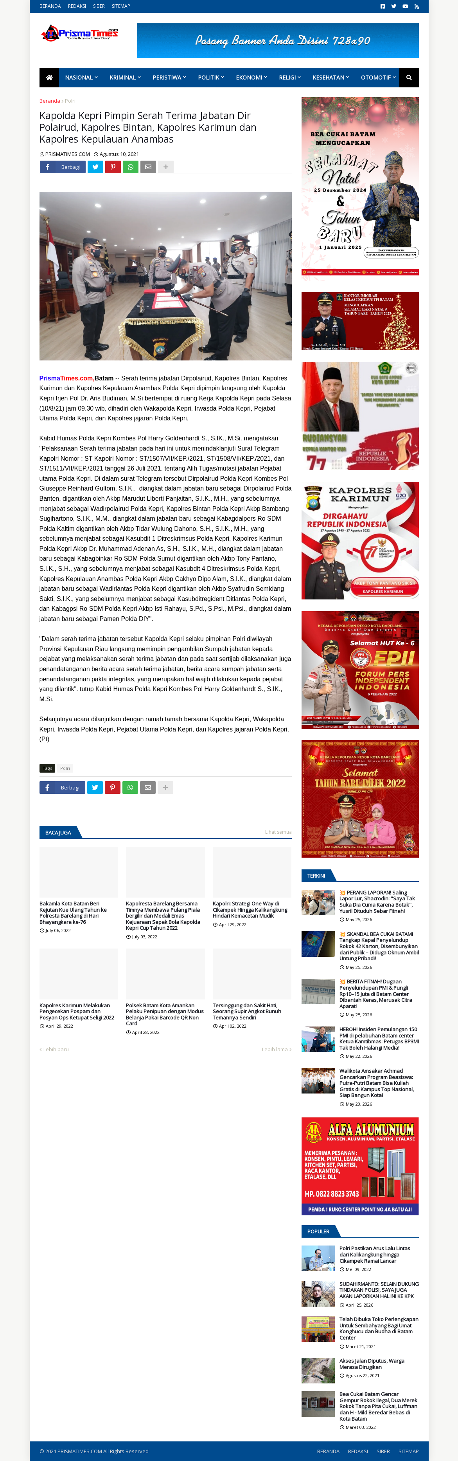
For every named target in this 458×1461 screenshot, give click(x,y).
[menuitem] (49, 77)
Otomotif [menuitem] (376, 77)
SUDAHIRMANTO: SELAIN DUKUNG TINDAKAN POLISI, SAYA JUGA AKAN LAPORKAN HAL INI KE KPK (379, 1290)
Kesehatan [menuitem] (328, 77)
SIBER (99, 6)
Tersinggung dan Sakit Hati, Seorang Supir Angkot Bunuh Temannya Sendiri (247, 1012)
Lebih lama (275, 1049)
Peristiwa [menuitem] (167, 77)
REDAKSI (77, 6)
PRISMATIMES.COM (80, 1451)
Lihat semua (278, 832)
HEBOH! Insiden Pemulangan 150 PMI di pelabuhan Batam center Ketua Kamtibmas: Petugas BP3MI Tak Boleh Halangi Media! (379, 1039)
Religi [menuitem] (287, 77)
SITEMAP (121, 6)
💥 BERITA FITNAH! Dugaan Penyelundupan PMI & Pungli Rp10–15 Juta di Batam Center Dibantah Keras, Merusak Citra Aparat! (375, 994)
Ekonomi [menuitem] (249, 77)
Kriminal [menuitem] (123, 77)
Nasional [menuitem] (79, 77)
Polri (70, 100)
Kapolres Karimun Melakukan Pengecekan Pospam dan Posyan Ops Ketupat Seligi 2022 (77, 1012)
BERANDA (50, 6)
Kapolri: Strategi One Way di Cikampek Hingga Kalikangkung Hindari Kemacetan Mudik (250, 910)
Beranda (50, 100)
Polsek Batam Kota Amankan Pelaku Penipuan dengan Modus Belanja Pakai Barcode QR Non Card (165, 1015)
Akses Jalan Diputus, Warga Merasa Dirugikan (371, 1364)
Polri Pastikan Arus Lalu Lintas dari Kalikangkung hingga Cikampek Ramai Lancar (374, 1255)
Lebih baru (56, 1049)
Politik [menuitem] (208, 77)
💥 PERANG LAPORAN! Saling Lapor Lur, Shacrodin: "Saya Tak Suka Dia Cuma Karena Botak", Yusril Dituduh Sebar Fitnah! (377, 902)
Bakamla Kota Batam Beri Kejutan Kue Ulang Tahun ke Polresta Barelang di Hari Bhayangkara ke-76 (73, 913)
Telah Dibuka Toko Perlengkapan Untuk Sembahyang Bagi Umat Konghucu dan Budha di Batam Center (378, 1328)
